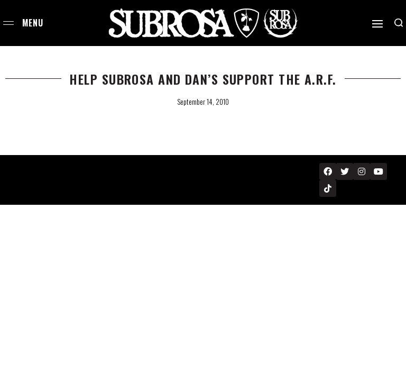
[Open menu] (8, 23)
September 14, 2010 (203, 101)
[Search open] (398, 23)
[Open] (377, 24)
